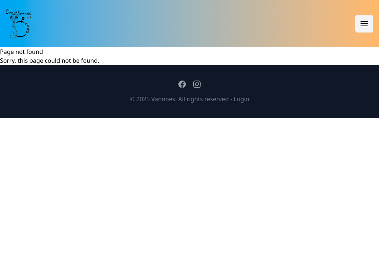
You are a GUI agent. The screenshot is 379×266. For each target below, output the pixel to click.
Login (241, 99)
